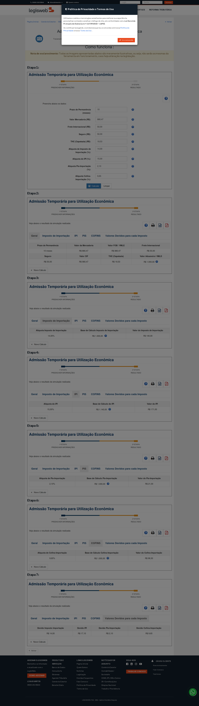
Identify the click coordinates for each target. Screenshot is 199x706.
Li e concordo (126, 40)
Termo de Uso (86, 31)
